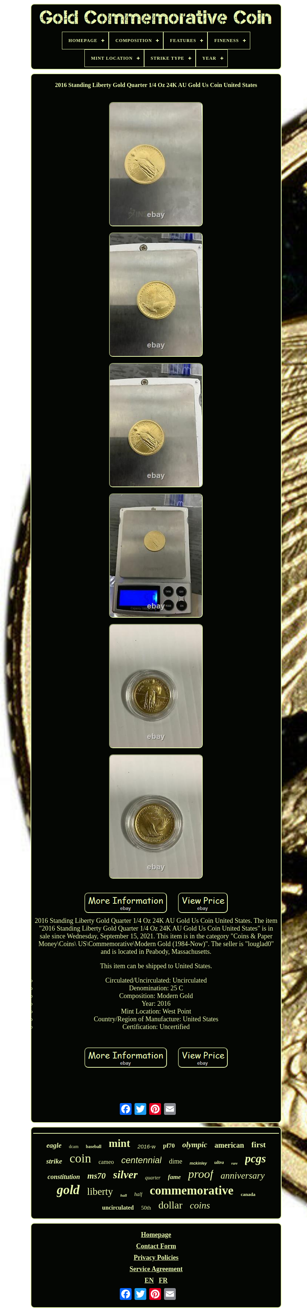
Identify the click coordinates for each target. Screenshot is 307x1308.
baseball (93, 1146)
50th (146, 1208)
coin (80, 1158)
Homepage (156, 1234)
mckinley (198, 1163)
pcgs (255, 1158)
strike (54, 1161)
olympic (194, 1144)
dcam (74, 1146)
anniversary (243, 1175)
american (229, 1145)
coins (200, 1205)
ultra (219, 1162)
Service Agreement (155, 1269)
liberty (100, 1191)
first (258, 1144)
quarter (153, 1177)
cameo (106, 1162)
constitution (64, 1176)
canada (248, 1194)
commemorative (191, 1190)
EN (149, 1280)
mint (119, 1143)
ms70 (96, 1175)
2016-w (146, 1146)
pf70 (169, 1145)
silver (125, 1174)
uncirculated (118, 1207)
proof (200, 1173)
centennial (141, 1160)
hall (124, 1195)
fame (174, 1176)
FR (163, 1280)
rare (234, 1163)
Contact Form (156, 1246)
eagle (54, 1145)
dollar (170, 1205)
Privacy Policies (156, 1257)
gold (68, 1190)
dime (175, 1161)
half (138, 1194)
